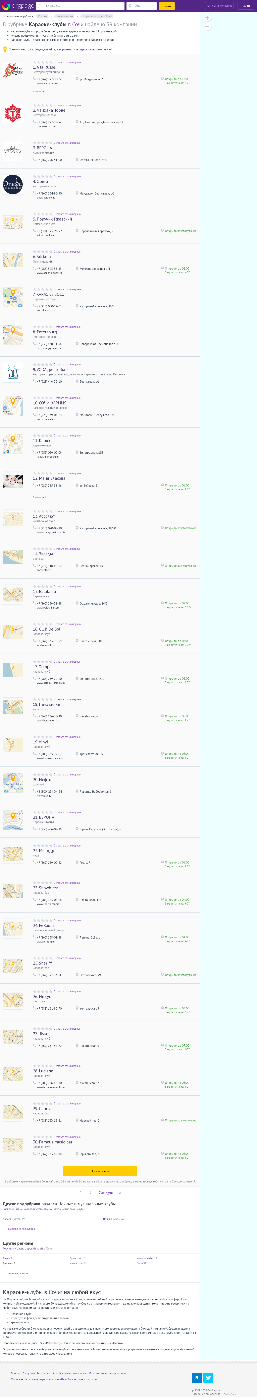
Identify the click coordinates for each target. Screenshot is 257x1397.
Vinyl (40, 742)
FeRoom (43, 925)
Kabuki (42, 440)
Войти (246, 6)
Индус (42, 996)
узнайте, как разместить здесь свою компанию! (78, 49)
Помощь (16, 1373)
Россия (7, 1248)
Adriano (42, 256)
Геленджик (76, 1258)
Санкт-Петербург (63, 1379)
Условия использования (73, 1373)
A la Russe (44, 67)
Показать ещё (100, 1171)
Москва (15, 1379)
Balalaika (44, 591)
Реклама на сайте (47, 1373)
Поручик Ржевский (52, 219)
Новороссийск (145, 1258)
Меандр (43, 850)
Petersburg (45, 332)
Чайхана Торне (49, 110)
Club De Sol (46, 629)
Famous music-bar (52, 1142)
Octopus (43, 666)
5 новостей (39, 497)
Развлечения (11, 1209)
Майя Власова (49, 478)
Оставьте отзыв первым (67, 62)
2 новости (39, 91)
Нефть (42, 779)
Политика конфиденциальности (107, 1373)
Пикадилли (46, 704)
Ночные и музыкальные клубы (41, 1209)
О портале (29, 1373)
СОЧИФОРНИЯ (50, 403)
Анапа (6, 1258)
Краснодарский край (29, 1248)
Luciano (43, 1071)
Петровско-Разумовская (38, 1379)
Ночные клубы (111, 1219)
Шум (40, 1033)
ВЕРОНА (42, 147)
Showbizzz (45, 888)
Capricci (43, 1108)
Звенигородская (88, 1379)
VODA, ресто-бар (50, 369)
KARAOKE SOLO (48, 294)
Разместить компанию (219, 5)
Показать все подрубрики (21, 1229)
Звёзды (43, 554)
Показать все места (17, 1273)
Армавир (8, 1263)
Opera (40, 181)
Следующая (110, 1192)
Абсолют (44, 516)
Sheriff (42, 963)
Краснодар (76, 1263)
